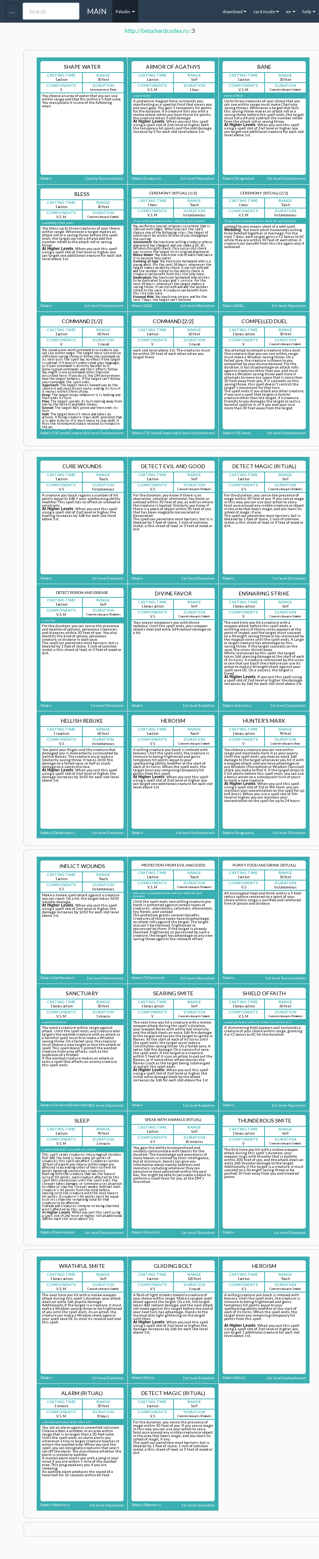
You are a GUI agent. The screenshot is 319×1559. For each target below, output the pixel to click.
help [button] (309, 11)
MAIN (97, 11)
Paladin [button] (125, 11)
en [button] (291, 11)
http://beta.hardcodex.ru (157, 30)
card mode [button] (266, 11)
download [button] (234, 11)
